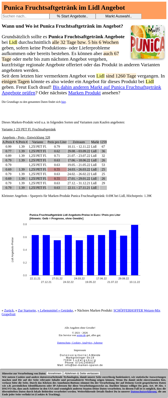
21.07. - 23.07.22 (79, 155)
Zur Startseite (27, 310)
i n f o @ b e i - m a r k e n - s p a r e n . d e (84, 365)
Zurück (9, 310)
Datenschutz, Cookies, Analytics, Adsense (80, 342)
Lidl (94, 146)
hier (63, 101)
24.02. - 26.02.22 (79, 174)
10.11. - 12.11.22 (79, 146)
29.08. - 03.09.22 (79, 151)
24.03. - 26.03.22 (79, 169)
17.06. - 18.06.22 (79, 160)
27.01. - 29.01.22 (79, 178)
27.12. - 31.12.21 (79, 183)
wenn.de (81, 335)
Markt (95, 142)
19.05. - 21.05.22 (79, 165)
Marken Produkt (84, 92)
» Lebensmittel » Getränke (55, 310)
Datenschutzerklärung (144, 391)
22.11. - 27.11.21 (79, 187)
